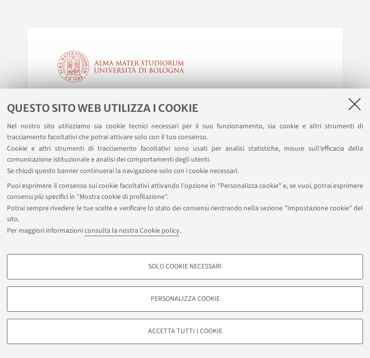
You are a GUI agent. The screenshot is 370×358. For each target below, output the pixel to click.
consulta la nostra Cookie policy (132, 231)
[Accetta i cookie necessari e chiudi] (355, 104)
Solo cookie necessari (185, 266)
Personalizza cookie (185, 299)
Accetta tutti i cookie (185, 331)
